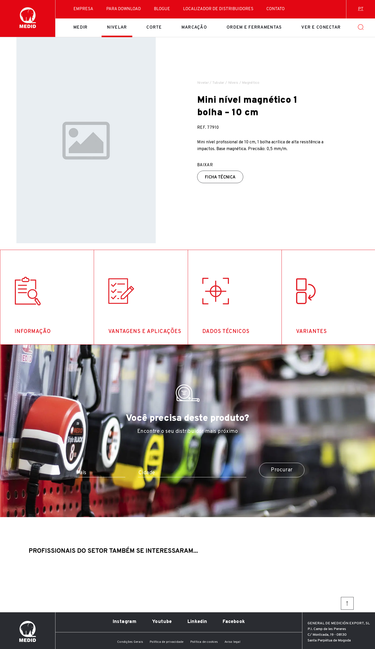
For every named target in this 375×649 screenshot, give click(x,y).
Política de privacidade (167, 642)
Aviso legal (232, 642)
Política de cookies (204, 642)
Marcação (194, 27)
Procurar (281, 470)
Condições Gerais (130, 642)
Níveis (233, 83)
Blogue (162, 9)
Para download (123, 9)
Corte (154, 27)
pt (361, 9)
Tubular (218, 83)
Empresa (83, 9)
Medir (80, 27)
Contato (275, 9)
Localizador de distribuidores (218, 9)
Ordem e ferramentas (254, 27)
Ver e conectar (321, 27)
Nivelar (117, 27)
